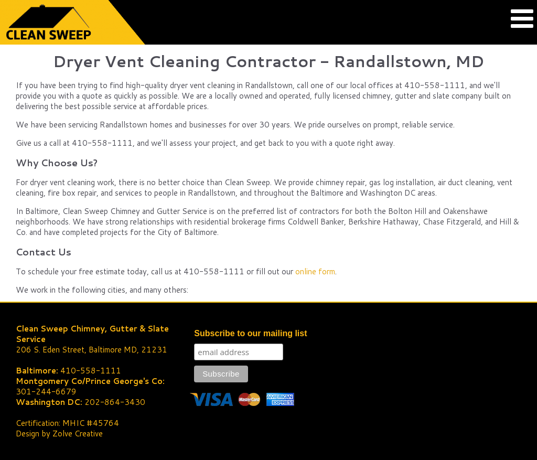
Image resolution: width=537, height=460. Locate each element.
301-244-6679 (46, 391)
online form (315, 271)
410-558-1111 (90, 370)
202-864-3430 (114, 402)
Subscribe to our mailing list (250, 333)
